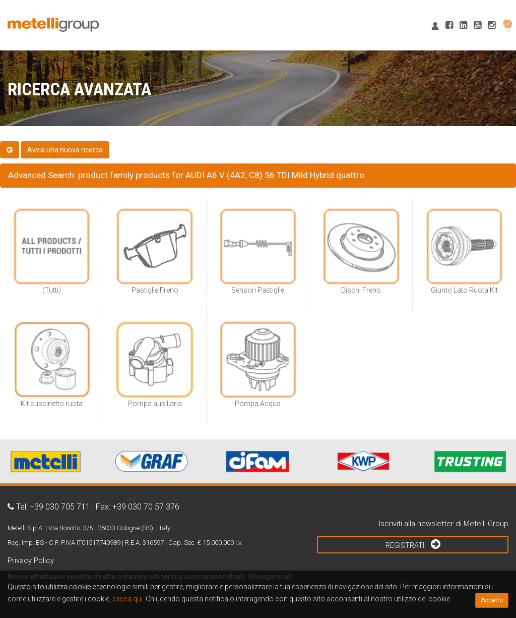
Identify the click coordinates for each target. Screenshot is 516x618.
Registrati (412, 543)
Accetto (492, 600)
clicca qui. (128, 599)
